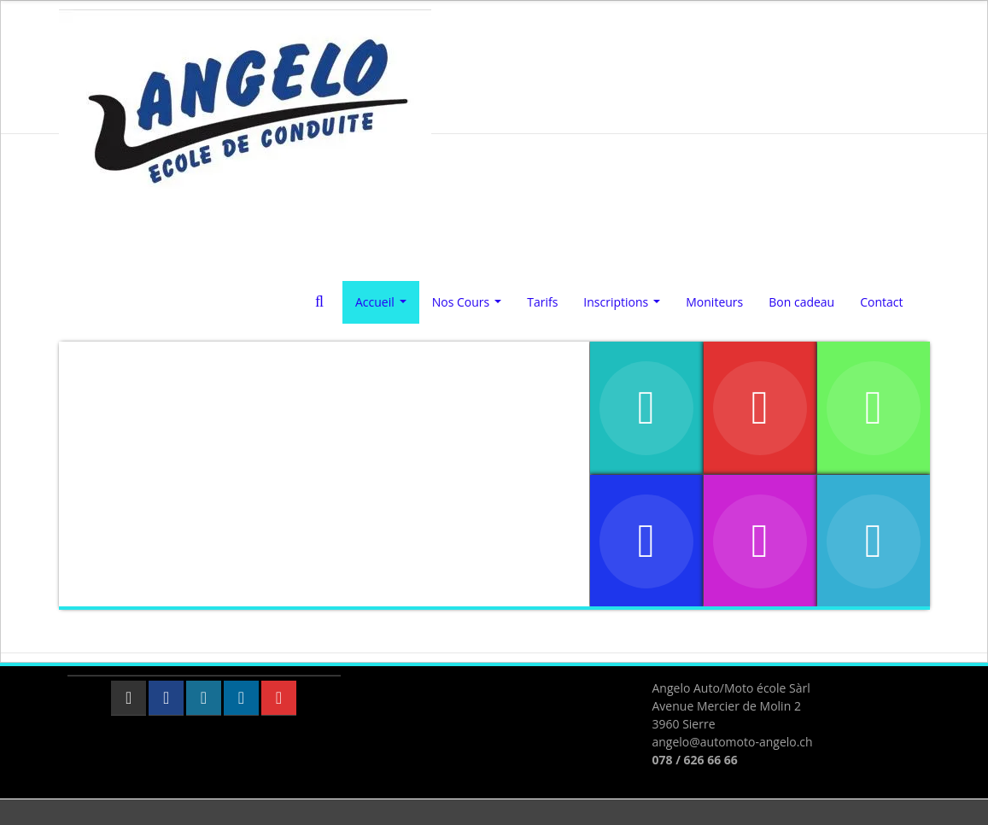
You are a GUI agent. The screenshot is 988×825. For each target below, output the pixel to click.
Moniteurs (714, 302)
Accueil (383, 306)
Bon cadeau (801, 302)
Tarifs (542, 302)
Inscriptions (624, 306)
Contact (881, 302)
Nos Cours (470, 306)
